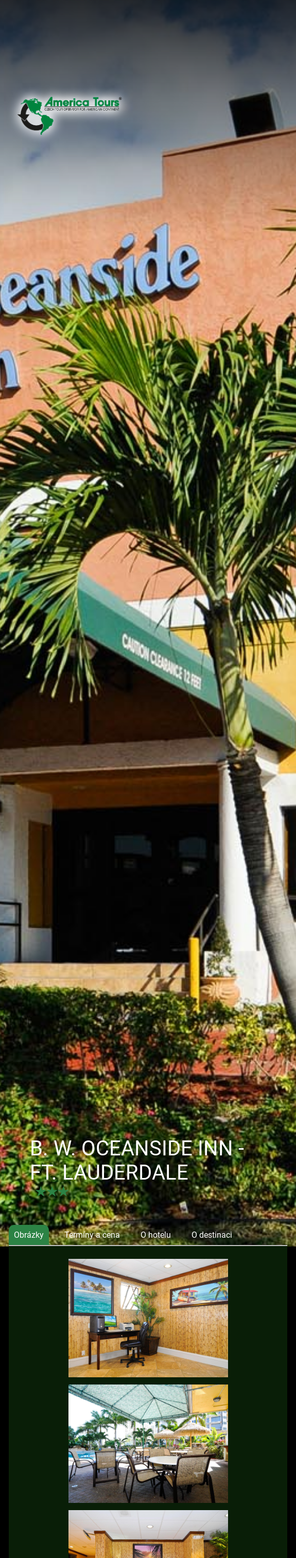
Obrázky (29, 1235)
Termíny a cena (92, 1235)
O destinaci (211, 1235)
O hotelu (156, 1235)
